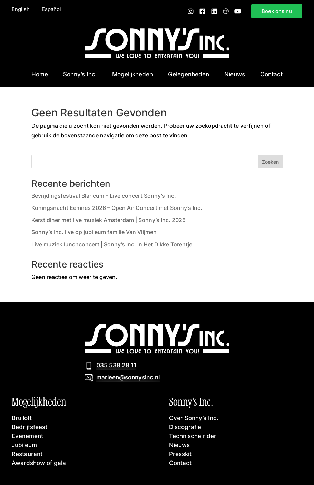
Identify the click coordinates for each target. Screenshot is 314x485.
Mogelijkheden (132, 74)
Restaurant (27, 454)
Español (51, 9)
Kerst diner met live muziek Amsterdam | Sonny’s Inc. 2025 (108, 220)
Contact (271, 74)
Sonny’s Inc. (80, 74)
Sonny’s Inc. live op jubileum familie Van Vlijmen (94, 232)
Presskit (180, 454)
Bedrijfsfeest (29, 427)
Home (39, 74)
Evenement (27, 436)
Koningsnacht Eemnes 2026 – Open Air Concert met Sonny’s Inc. (116, 208)
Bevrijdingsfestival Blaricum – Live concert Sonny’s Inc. (103, 196)
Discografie (185, 427)
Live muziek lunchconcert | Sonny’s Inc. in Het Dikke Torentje (111, 244)
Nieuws (234, 74)
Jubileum (24, 445)
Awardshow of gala (39, 463)
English (21, 9)
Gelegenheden (188, 74)
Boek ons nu (277, 11)
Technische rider (192, 436)
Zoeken (270, 161)
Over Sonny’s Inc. (193, 418)
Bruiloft (22, 418)
